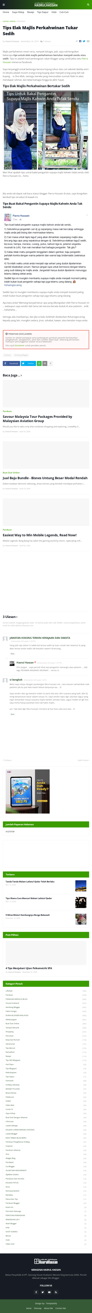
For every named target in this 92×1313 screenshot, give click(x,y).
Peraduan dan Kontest (46, 1178)
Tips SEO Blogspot (46, 1060)
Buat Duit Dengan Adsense (46, 1117)
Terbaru (8, 760)
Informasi (46, 1121)
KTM (46, 1227)
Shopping (46, 1031)
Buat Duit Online (11, 472)
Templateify (51, 1303)
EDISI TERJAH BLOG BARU (46, 1138)
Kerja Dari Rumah (46, 1040)
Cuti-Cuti (64, 12)
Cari (88, 5)
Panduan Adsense (46, 1150)
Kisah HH (46, 1207)
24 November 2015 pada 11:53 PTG (23, 641)
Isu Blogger (46, 1166)
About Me (48, 1308)
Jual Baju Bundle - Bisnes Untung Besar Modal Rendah (45, 478)
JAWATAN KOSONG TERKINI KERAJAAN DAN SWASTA (40, 637)
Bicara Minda (46, 1093)
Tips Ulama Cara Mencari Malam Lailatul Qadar (29, 898)
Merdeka (46, 1195)
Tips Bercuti (46, 1048)
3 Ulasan (47, 41)
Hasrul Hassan (25, 662)
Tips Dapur (43, 12)
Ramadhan (46, 1052)
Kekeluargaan (46, 1019)
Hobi (54, 12)
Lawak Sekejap (46, 1125)
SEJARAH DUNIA (46, 1174)
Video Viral (46, 1244)
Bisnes (46, 1236)
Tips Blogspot (46, 1068)
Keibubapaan (46, 1072)
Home (6, 12)
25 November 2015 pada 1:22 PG (35, 680)
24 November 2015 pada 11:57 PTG (49, 663)
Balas (12, 654)
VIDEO (46, 1101)
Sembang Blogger (21, 355)
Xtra (46, 1154)
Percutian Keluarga (46, 1211)
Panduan (21, 21)
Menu (3, 5)
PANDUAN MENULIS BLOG (46, 999)
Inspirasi (46, 1146)
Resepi (30, 12)
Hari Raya (46, 1064)
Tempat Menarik (46, 1027)
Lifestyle (46, 991)
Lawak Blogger (46, 1133)
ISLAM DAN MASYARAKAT (46, 1170)
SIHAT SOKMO (46, 1231)
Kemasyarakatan (46, 1191)
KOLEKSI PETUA (46, 1182)
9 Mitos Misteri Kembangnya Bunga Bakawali (28, 915)
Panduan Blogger (46, 1203)
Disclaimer (19, 345)
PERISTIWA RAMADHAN (46, 1215)
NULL (46, 1187)
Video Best (46, 1105)
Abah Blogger (46, 1223)
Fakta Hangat (46, 1011)
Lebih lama (83, 760)
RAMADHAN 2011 (46, 1219)
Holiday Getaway (46, 1084)
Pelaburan (46, 1097)
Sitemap (38, 1308)
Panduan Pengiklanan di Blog (46, 1142)
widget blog (46, 1158)
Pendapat (46, 1162)
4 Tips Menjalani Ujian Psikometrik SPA (29, 968)
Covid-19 (46, 1109)
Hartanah (46, 1080)
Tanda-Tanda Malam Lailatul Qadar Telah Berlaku (30, 881)
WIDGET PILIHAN (46, 1089)
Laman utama (9, 21)
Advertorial (46, 1044)
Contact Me (60, 1308)
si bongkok (16, 679)
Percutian (46, 1036)
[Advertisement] (46, 581)
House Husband (46, 1003)
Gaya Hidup (18, 12)
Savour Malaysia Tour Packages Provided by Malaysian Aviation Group (37, 418)
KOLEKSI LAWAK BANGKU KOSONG (46, 1129)
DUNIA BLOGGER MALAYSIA (46, 1015)
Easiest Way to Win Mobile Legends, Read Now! (39, 535)
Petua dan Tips (46, 1199)
